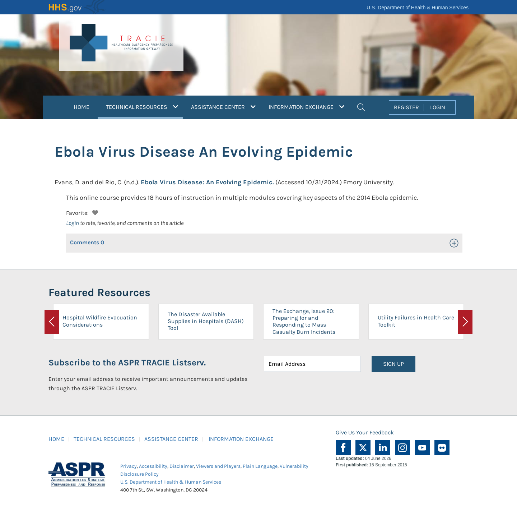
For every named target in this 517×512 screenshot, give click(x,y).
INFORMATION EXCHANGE (241, 438)
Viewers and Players (218, 466)
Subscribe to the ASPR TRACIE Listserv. (127, 363)
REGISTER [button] (406, 107)
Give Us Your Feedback (365, 432)
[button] (361, 106)
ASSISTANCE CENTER (171, 438)
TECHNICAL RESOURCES (104, 438)
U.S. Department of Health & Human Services (418, 7)
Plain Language (260, 466)
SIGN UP (393, 363)
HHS (77, 7)
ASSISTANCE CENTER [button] (223, 106)
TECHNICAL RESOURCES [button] (144, 106)
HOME (81, 106)
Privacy (128, 466)
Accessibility (153, 466)
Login (72, 223)
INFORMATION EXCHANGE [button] (306, 106)
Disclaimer (181, 466)
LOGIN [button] (437, 107)
